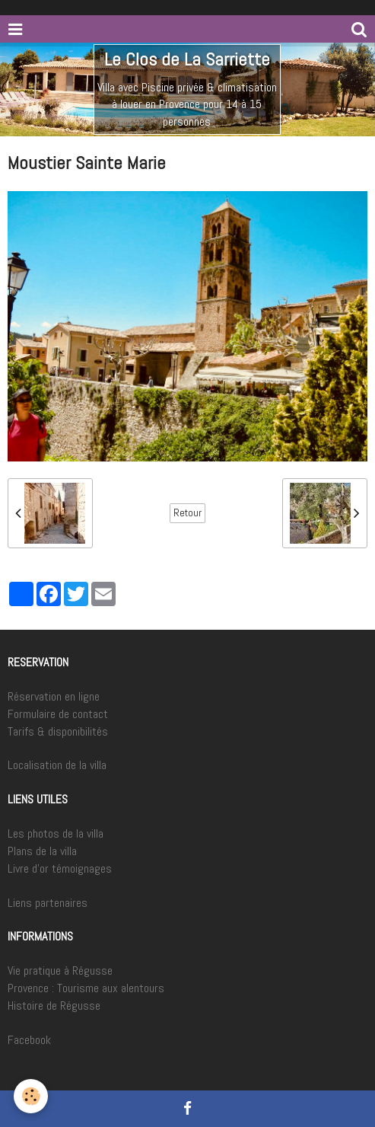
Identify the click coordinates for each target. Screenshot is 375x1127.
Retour (187, 512)
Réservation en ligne (54, 696)
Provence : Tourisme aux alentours (86, 988)
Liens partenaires (47, 903)
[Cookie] (31, 1096)
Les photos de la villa (55, 833)
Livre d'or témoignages (60, 868)
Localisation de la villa (57, 765)
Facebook (29, 1040)
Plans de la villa (42, 851)
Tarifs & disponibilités (58, 731)
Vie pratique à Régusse (60, 971)
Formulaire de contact (58, 714)
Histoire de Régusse (54, 1006)
